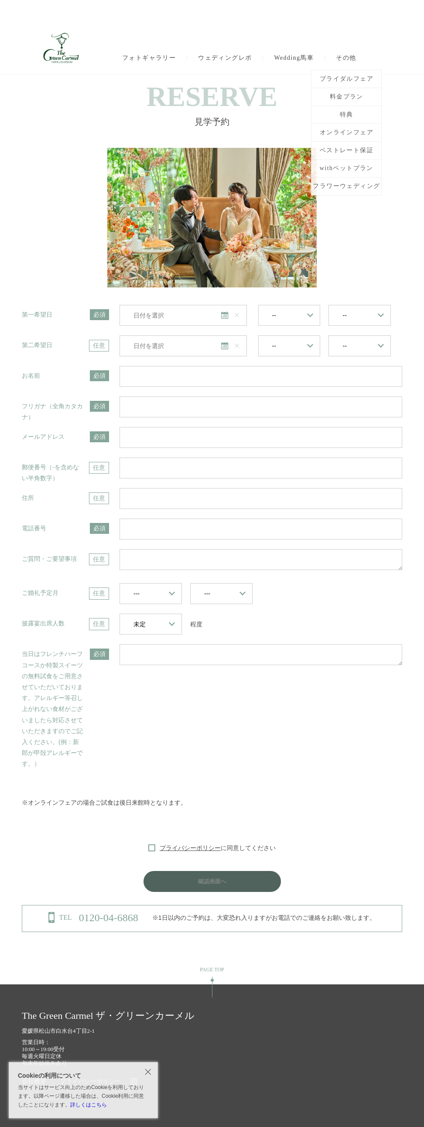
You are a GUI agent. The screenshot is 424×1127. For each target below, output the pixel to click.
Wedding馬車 (294, 58)
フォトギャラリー (149, 58)
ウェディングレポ (225, 58)
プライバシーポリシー (190, 847)
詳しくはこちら (88, 1105)
